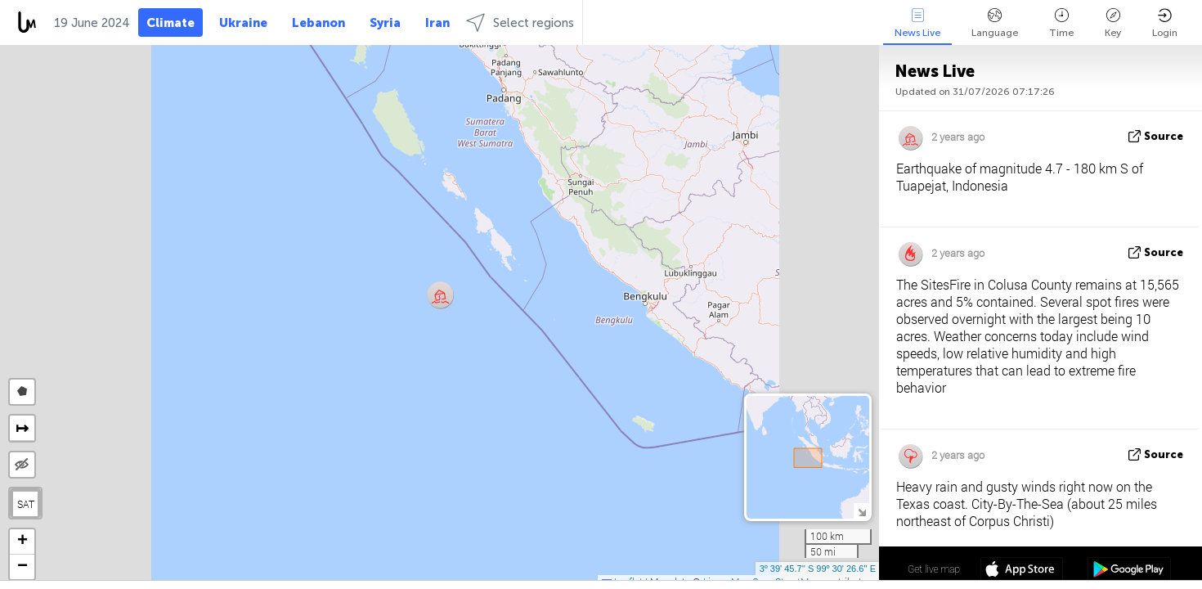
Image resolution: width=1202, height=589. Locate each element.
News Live (917, 23)
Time (1061, 23)
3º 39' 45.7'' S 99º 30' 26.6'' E (818, 568)
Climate (170, 23)
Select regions (520, 22)
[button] (440, 295)
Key (1113, 23)
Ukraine (243, 23)
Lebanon (318, 23)
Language (994, 23)
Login (1164, 23)
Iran (437, 23)
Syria (385, 23)
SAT (25, 503)
